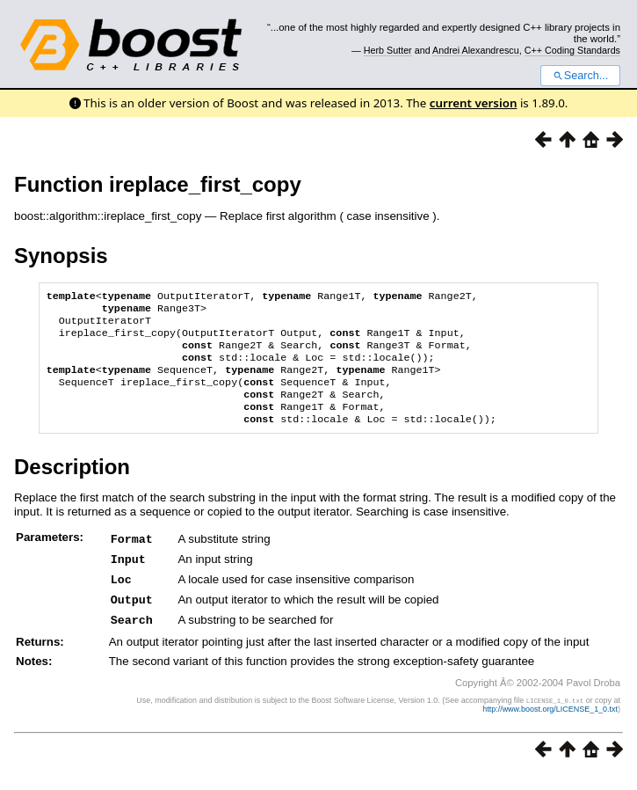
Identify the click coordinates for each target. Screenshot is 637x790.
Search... (580, 75)
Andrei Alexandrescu (475, 50)
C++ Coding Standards (572, 50)
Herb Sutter (388, 50)
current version (474, 103)
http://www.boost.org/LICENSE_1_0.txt (550, 724)
